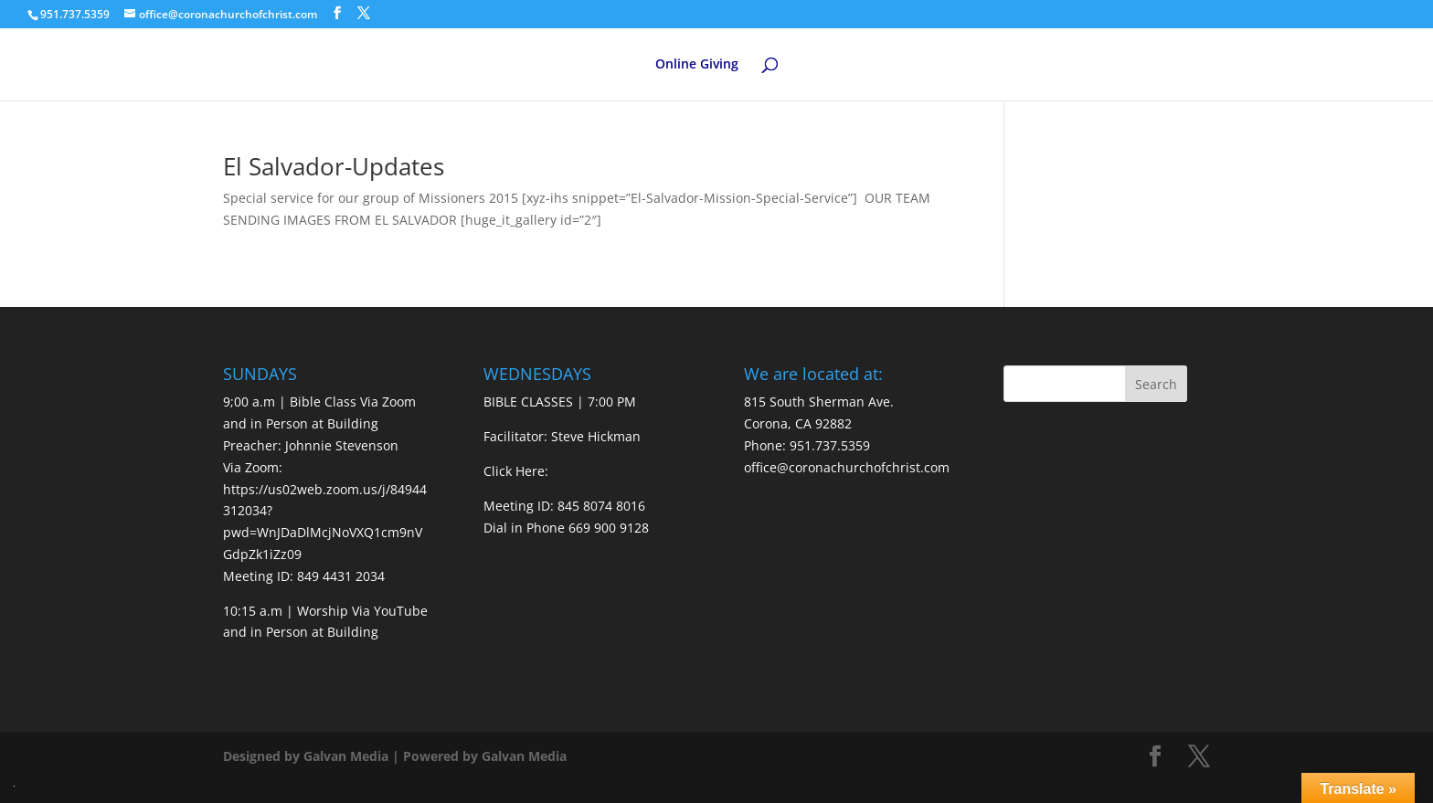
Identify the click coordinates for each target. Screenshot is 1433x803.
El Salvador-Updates (333, 166)
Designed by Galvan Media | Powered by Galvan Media (395, 756)
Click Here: (515, 471)
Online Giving (696, 65)
